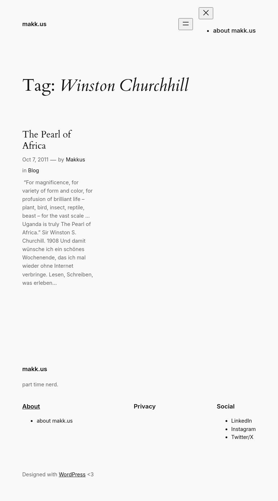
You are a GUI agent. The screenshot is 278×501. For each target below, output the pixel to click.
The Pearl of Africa (46, 140)
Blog (33, 170)
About (31, 406)
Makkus (75, 159)
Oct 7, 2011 (35, 159)
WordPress (72, 474)
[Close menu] (206, 13)
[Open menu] (185, 24)
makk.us (34, 24)
